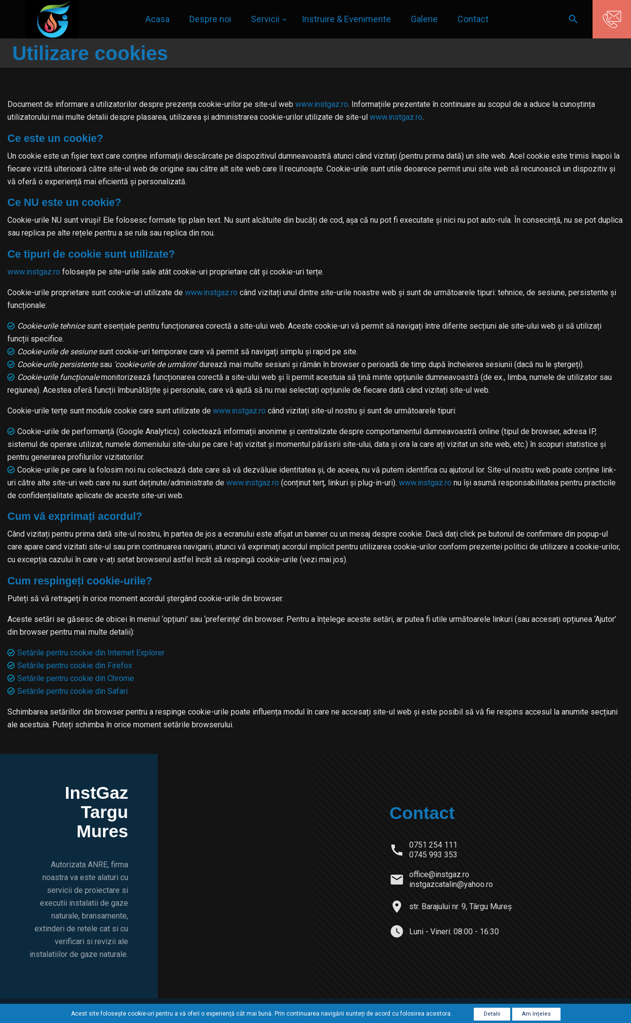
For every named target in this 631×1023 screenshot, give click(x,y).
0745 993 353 (433, 854)
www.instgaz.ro (321, 104)
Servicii (265, 19)
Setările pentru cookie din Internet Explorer (91, 652)
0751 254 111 (433, 845)
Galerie (424, 19)
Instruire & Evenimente (346, 19)
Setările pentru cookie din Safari (72, 691)
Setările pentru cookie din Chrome (75, 678)
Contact (473, 19)
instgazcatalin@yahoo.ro (451, 884)
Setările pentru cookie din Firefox (74, 665)
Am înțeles (536, 1014)
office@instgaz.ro (439, 874)
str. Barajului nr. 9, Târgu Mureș (460, 906)
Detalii (492, 1014)
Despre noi (210, 19)
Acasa (157, 19)
